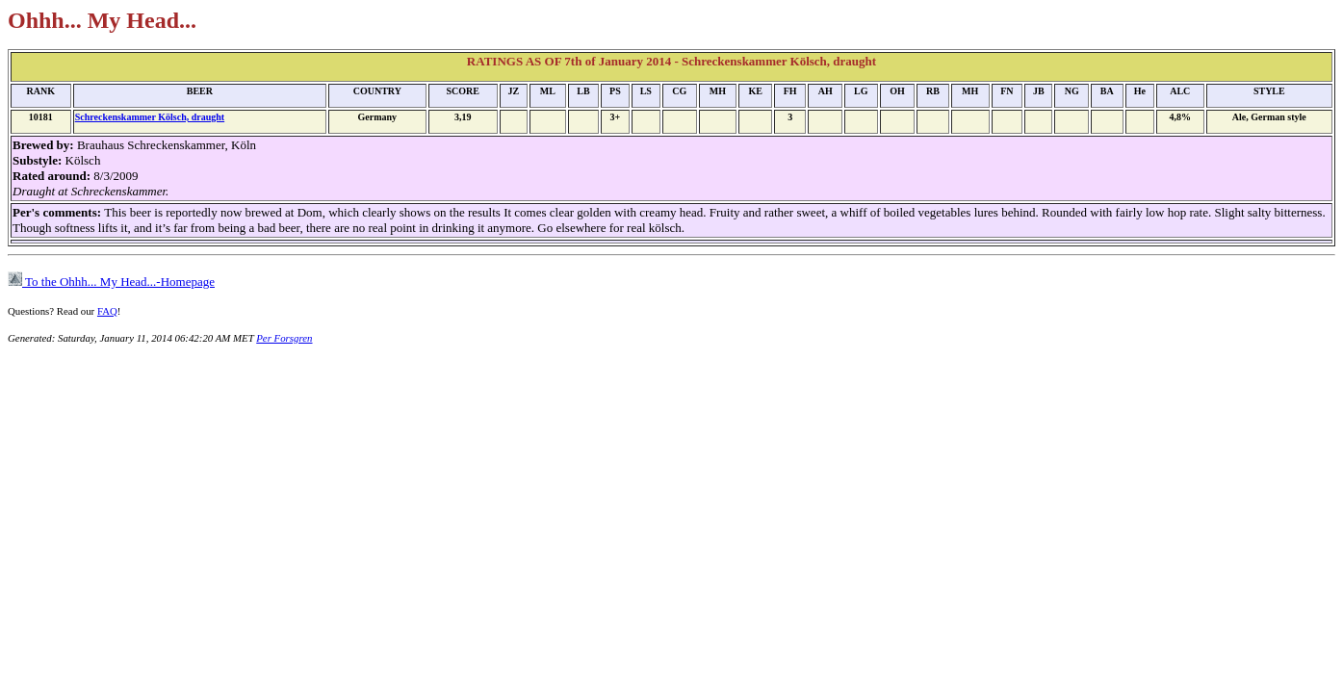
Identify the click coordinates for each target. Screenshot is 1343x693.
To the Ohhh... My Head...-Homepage (111, 281)
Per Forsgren (284, 338)
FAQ (107, 311)
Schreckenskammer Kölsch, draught (149, 117)
